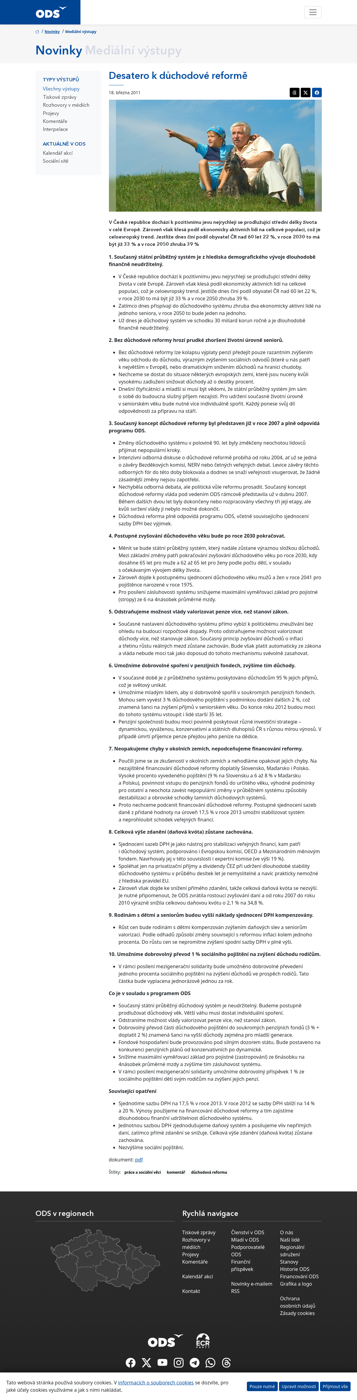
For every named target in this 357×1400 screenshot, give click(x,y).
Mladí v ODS (245, 1239)
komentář (176, 1172)
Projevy (51, 113)
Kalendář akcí (58, 153)
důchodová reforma (209, 1172)
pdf (139, 1159)
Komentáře (55, 121)
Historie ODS (294, 1269)
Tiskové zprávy (59, 97)
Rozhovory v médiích (66, 105)
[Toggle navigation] (313, 12)
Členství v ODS (247, 1232)
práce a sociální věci (143, 1172)
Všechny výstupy (61, 89)
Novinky (52, 31)
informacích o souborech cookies (156, 1382)
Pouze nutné (262, 1386)
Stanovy (289, 1261)
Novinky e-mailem (251, 1283)
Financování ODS (299, 1276)
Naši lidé (289, 1239)
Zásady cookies (297, 1313)
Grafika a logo (296, 1283)
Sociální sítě (56, 161)
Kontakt (191, 1291)
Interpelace (55, 129)
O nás (286, 1232)
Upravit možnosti (299, 1386)
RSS (235, 1291)
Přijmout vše (335, 1386)
